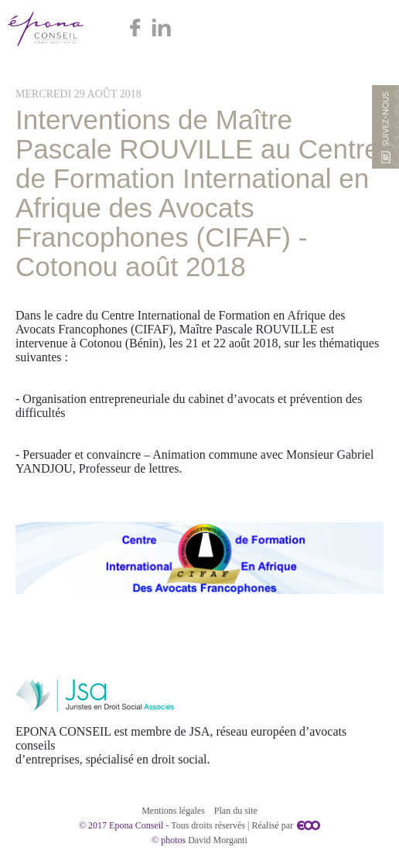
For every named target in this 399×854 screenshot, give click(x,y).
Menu (370, 29)
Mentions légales (173, 810)
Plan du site (235, 810)
